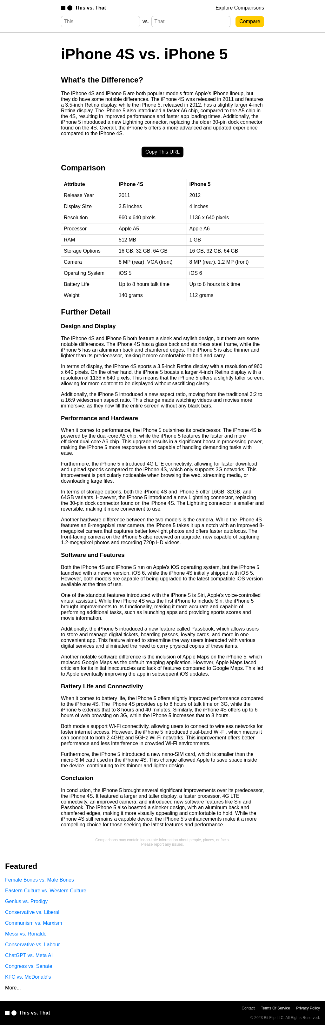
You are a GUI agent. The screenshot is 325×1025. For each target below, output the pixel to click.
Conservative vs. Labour (32, 944)
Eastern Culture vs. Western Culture (45, 890)
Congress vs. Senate (28, 966)
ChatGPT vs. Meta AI (29, 955)
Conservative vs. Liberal (32, 912)
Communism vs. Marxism (33, 923)
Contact (248, 1008)
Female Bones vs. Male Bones (39, 880)
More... (13, 987)
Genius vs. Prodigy (26, 901)
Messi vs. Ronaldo (26, 933)
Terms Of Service (275, 1008)
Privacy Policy (308, 1008)
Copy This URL (162, 152)
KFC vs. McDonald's (28, 977)
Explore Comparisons (240, 7)
